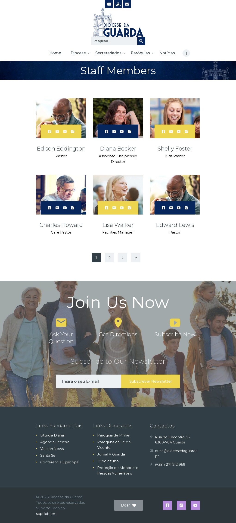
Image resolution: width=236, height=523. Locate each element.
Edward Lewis (175, 224)
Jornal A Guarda (111, 454)
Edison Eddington (61, 148)
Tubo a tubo (108, 461)
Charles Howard (61, 224)
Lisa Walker (118, 224)
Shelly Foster (175, 148)
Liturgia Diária (52, 435)
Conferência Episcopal (59, 462)
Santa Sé (47, 455)
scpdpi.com (46, 513)
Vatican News (52, 448)
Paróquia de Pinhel (113, 435)
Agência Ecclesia (54, 442)
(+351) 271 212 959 (170, 464)
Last (135, 257)
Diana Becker (118, 148)
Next (122, 257)
